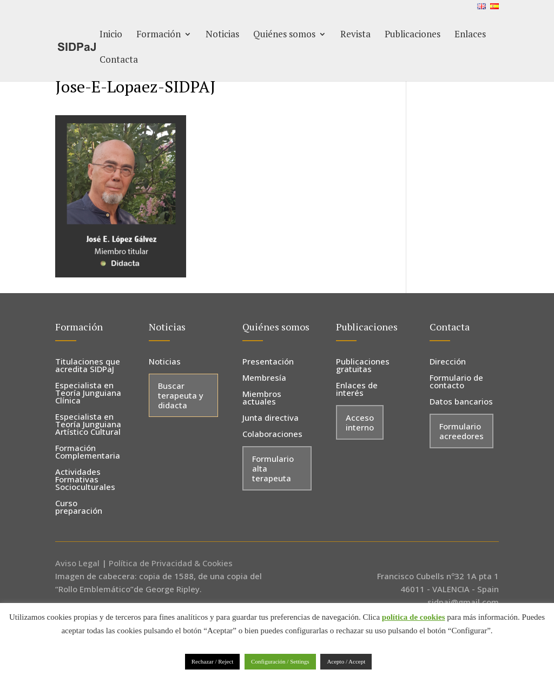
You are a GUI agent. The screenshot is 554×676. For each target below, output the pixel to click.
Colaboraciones (272, 434)
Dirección (448, 362)
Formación (158, 35)
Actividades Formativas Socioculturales (85, 480)
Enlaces (470, 35)
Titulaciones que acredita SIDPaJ (87, 365)
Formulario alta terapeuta (273, 468)
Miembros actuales (261, 398)
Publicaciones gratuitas (363, 365)
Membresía (264, 378)
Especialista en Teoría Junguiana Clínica (88, 393)
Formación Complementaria (87, 452)
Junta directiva (270, 418)
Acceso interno (360, 422)
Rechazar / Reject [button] (213, 661)
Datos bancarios (461, 402)
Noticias (222, 35)
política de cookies (413, 617)
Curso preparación (78, 507)
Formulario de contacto (456, 382)
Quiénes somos (284, 35)
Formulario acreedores (461, 431)
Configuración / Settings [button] (280, 661)
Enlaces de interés (357, 389)
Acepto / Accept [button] (346, 661)
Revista (355, 35)
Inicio (111, 35)
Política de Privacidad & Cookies (171, 563)
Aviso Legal (77, 563)
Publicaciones (412, 35)
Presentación (268, 362)
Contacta (119, 60)
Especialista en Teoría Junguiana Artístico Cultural (88, 425)
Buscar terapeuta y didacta (180, 395)
